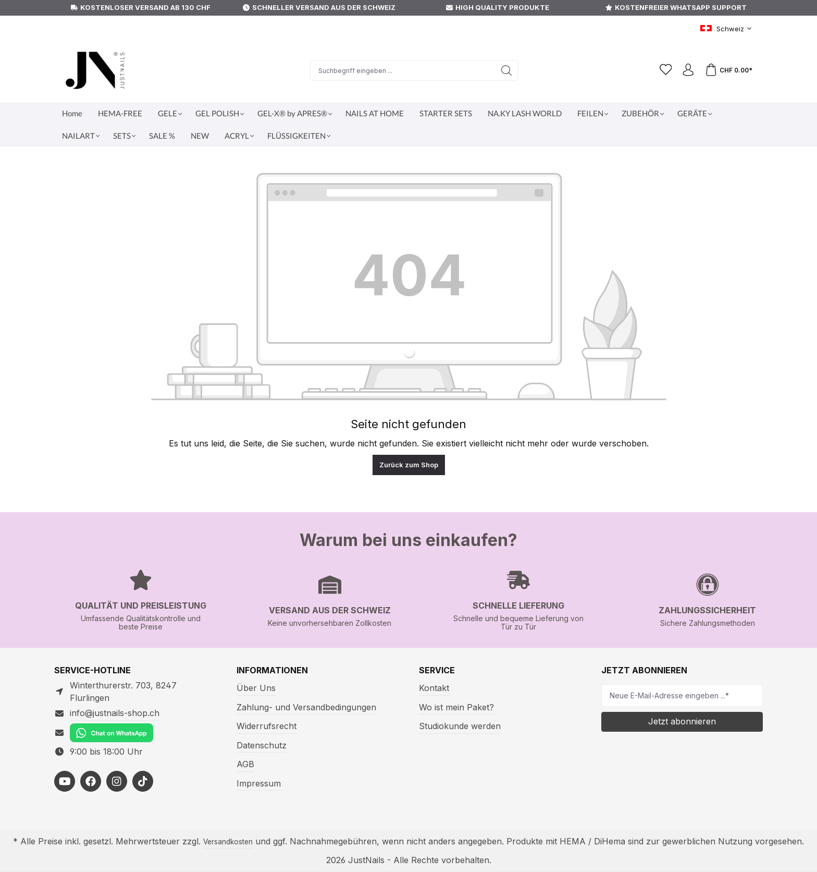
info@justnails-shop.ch (112, 700)
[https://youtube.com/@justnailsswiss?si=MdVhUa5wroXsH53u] (64, 768)
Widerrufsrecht (264, 725)
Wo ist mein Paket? (455, 707)
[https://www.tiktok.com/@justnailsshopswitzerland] (142, 768)
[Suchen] (503, 70)
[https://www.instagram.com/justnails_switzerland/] (116, 768)
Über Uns (254, 687)
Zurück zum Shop (408, 465)
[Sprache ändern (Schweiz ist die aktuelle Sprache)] (727, 29)
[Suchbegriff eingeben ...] (399, 70)
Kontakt (433, 687)
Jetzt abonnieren (682, 721)
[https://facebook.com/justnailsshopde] (90, 768)
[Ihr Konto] (687, 70)
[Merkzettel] (661, 70)
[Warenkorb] (728, 70)
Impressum (257, 783)
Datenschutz (260, 745)
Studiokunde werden (457, 725)
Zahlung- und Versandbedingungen (302, 707)
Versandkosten (241, 841)
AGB (245, 763)
